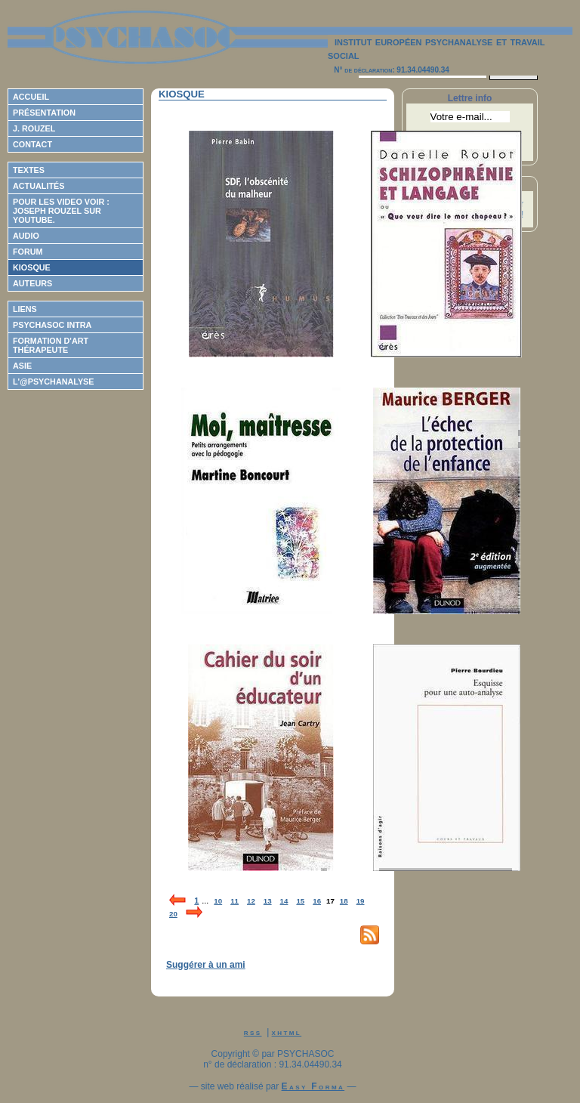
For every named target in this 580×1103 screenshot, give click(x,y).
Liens (25, 309)
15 (300, 901)
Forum (28, 251)
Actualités (38, 185)
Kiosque (32, 267)
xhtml (287, 1032)
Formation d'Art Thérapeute (50, 345)
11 (234, 901)
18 (344, 901)
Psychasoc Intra (52, 324)
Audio (26, 235)
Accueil (31, 96)
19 (360, 901)
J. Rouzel (34, 128)
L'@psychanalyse (53, 381)
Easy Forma (313, 1086)
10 (218, 901)
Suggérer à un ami (205, 964)
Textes (29, 170)
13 (268, 901)
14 (284, 901)
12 (251, 901)
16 (317, 901)
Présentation (44, 112)
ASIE (22, 365)
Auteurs (32, 283)
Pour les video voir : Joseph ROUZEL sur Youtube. (61, 210)
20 (173, 914)
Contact (32, 144)
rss (253, 1032)
